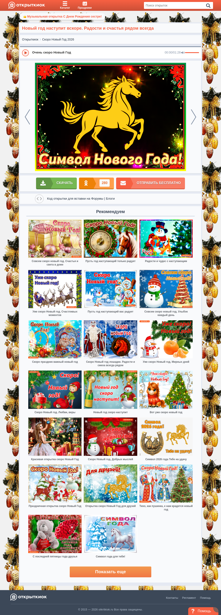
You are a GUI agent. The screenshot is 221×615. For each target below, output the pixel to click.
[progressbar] (192, 52)
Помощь (205, 597)
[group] (110, 52)
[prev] (27, 117)
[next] (193, 117)
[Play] (25, 52)
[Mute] (183, 53)
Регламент (189, 597)
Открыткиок (30, 39)
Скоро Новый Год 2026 (58, 39)
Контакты (172, 597)
